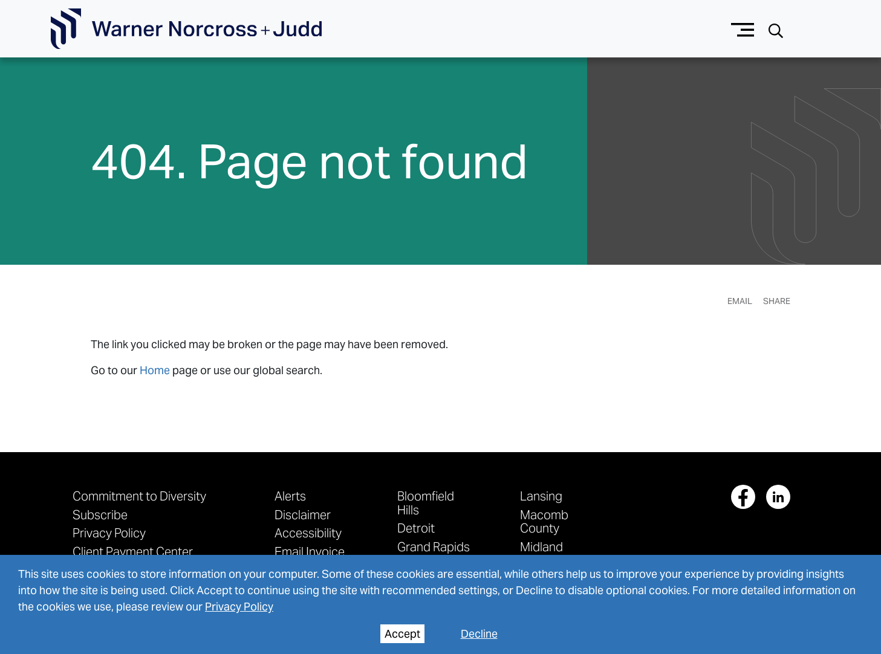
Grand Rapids (433, 546)
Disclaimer (303, 514)
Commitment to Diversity (139, 495)
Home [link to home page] (155, 370)
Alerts (290, 495)
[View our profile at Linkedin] (778, 497)
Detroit (416, 528)
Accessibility (308, 532)
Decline (479, 634)
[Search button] (775, 29)
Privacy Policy (109, 532)
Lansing (541, 495)
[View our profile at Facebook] (743, 497)
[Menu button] (743, 28)
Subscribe (100, 514)
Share (776, 301)
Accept (402, 634)
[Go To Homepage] (186, 29)
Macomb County (544, 521)
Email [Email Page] (739, 301)
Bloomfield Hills (425, 502)
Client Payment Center (133, 551)
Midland (541, 546)
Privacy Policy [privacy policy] (239, 607)
